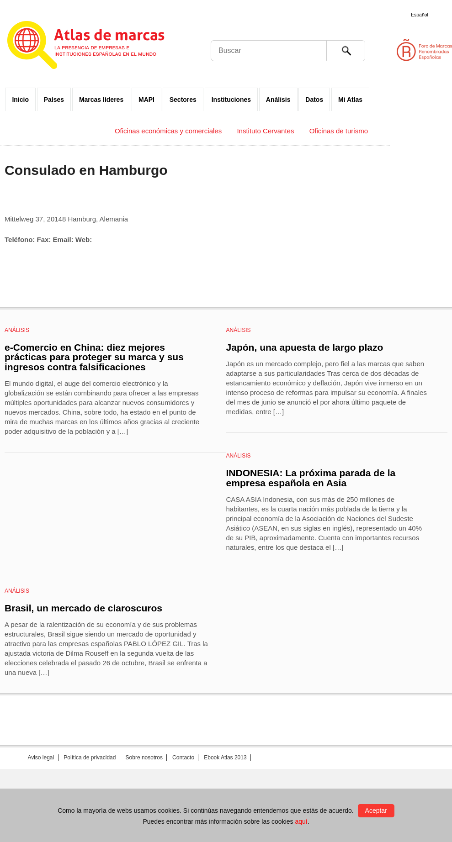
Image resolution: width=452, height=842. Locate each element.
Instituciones (231, 99)
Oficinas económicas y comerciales (168, 131)
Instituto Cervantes (265, 131)
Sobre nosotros (144, 757)
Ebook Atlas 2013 (225, 757)
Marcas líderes (101, 99)
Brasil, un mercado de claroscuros (83, 608)
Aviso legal (40, 757)
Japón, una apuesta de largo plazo (304, 347)
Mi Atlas (350, 99)
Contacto (183, 757)
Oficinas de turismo (338, 131)
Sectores (183, 99)
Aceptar (376, 810)
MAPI (146, 99)
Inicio (20, 99)
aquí (301, 821)
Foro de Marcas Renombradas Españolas (413, 50)
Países (54, 99)
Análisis (278, 99)
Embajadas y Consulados (61, 131)
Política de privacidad (90, 757)
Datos (314, 99)
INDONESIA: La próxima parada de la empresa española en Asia (310, 478)
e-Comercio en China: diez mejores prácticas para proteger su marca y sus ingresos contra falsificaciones (94, 357)
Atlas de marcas (97, 46)
